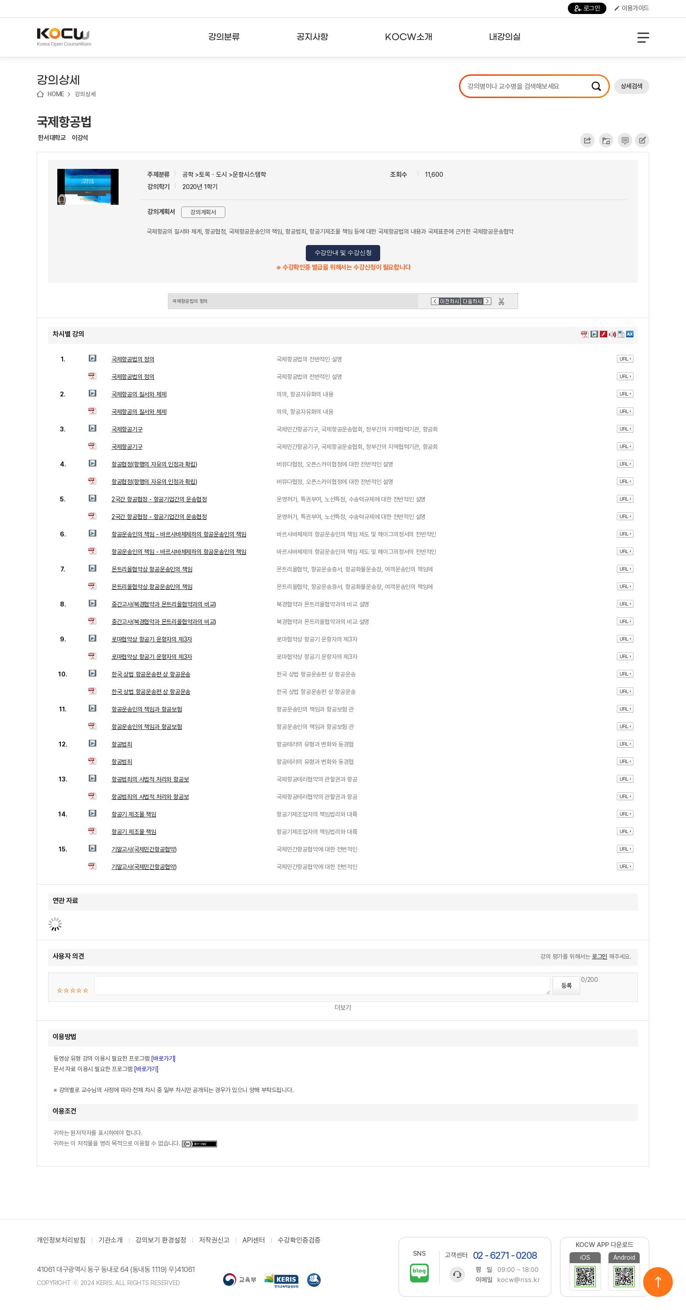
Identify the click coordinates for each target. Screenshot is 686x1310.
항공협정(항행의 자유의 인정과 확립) (154, 464)
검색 (596, 86)
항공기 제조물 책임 (134, 814)
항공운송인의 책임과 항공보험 (147, 709)
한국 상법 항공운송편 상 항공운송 (151, 674)
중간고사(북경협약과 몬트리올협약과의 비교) (164, 604)
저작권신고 (214, 1240)
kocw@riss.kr (518, 1280)
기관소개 (110, 1240)
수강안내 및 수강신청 (343, 252)
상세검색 (632, 86)
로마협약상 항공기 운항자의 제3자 (152, 639)
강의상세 (85, 94)
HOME (56, 94)
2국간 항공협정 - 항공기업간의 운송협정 (159, 499)
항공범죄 (122, 744)
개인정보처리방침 (61, 1240)
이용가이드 (631, 8)
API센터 (253, 1240)
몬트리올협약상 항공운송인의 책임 (152, 569)
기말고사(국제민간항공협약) (144, 849)
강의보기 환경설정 (161, 1240)
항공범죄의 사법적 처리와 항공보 (150, 779)
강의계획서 (203, 212)
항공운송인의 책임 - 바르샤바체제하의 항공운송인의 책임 (179, 534)
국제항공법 (64, 122)
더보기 (343, 1008)
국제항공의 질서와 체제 (139, 394)
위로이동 (658, 1282)
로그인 (587, 8)
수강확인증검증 (299, 1240)
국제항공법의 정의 (133, 359)
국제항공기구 (127, 429)
